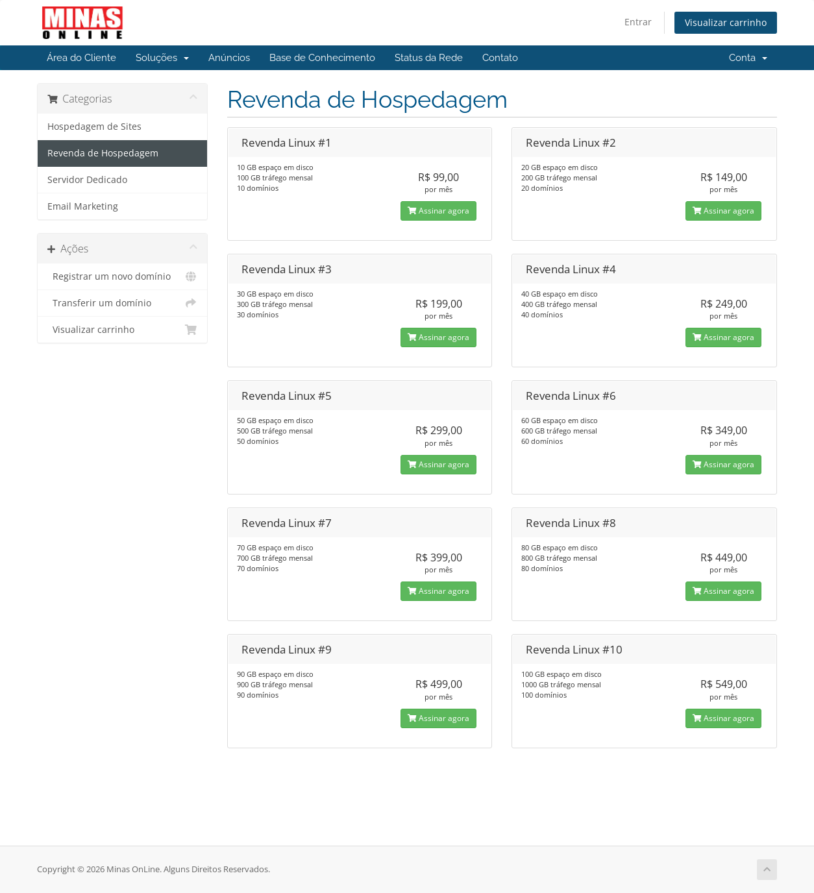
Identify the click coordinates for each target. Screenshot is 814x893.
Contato (500, 58)
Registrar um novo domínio (122, 276)
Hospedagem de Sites (94, 126)
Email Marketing (82, 206)
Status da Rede (429, 58)
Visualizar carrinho (726, 22)
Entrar (638, 22)
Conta (748, 58)
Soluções (162, 58)
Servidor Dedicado (87, 180)
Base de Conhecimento (322, 58)
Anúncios (229, 58)
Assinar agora (438, 210)
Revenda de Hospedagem (102, 153)
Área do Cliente (81, 58)
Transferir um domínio (122, 303)
